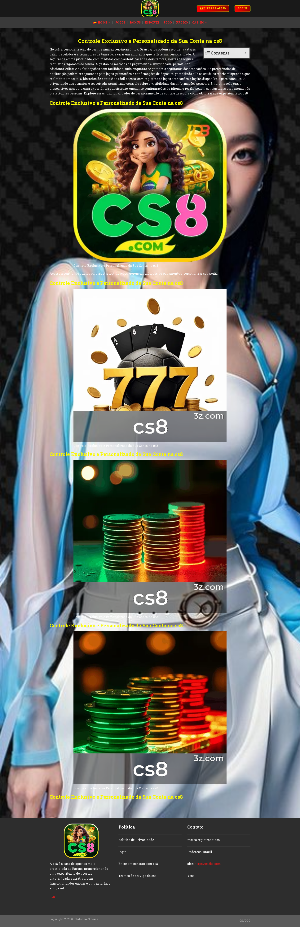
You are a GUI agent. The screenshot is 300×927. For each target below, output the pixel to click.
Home (101, 22)
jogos (120, 22)
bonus (135, 22)
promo (182, 22)
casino (199, 22)
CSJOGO (245, 920)
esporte (152, 22)
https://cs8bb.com (207, 864)
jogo (167, 22)
